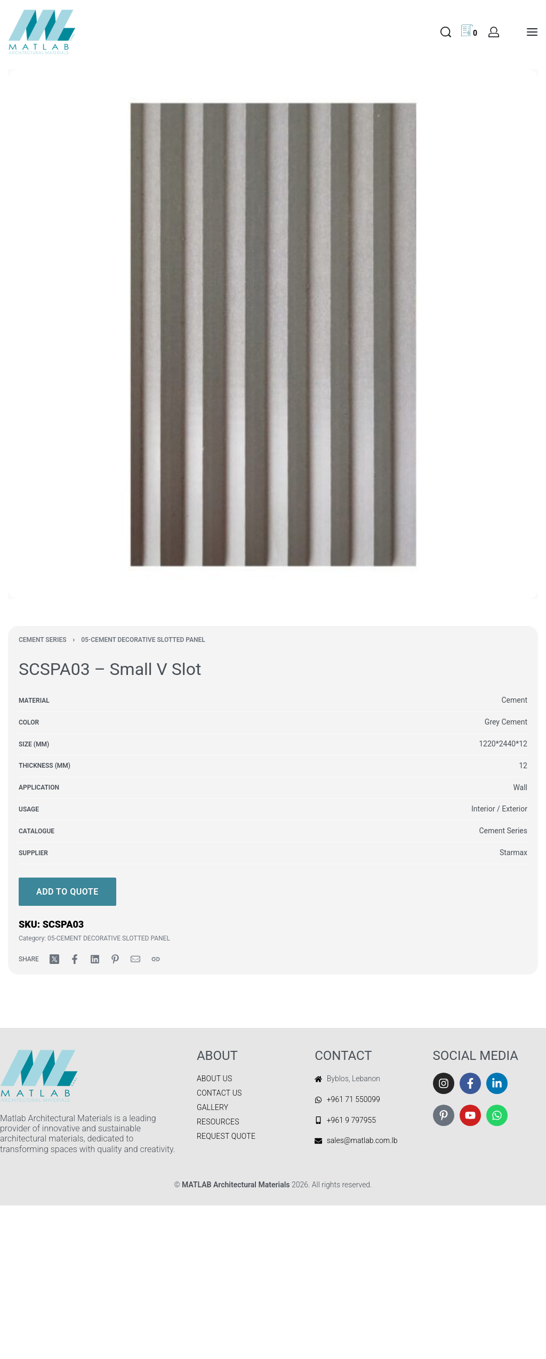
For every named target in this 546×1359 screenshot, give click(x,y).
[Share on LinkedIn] (95, 959)
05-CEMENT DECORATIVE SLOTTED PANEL (143, 640)
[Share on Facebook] (74, 959)
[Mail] (135, 959)
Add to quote (67, 892)
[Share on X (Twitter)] (54, 959)
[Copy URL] (155, 959)
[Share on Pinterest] (115, 959)
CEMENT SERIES (43, 640)
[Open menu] (532, 32)
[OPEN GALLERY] (273, 334)
